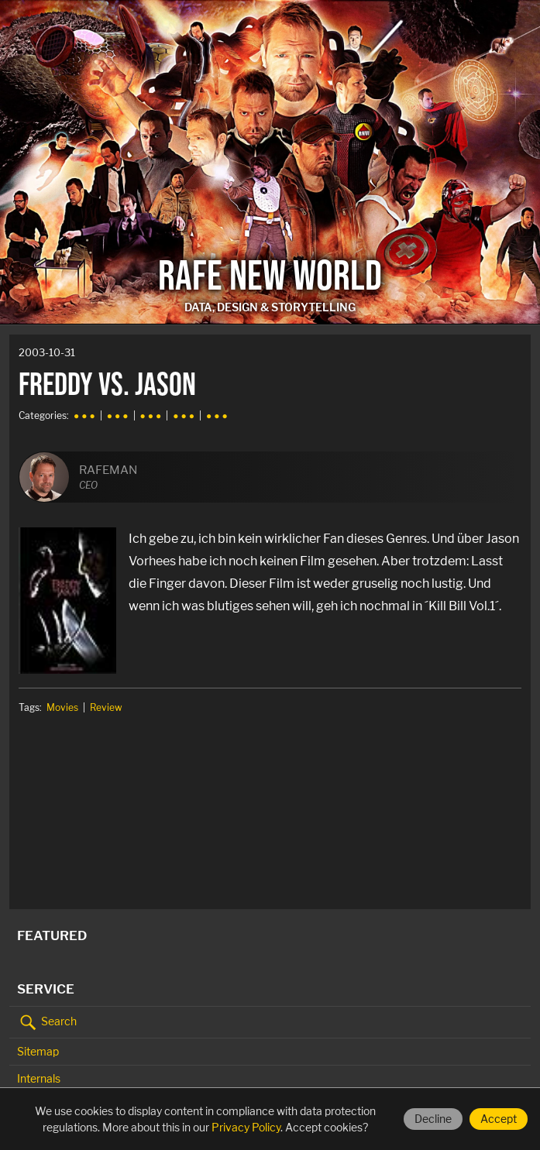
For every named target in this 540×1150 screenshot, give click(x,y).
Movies (62, 707)
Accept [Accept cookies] (498, 1118)
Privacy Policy (246, 1127)
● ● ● (84, 415)
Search (47, 1022)
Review (106, 707)
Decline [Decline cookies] (433, 1118)
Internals (38, 1078)
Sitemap (38, 1051)
